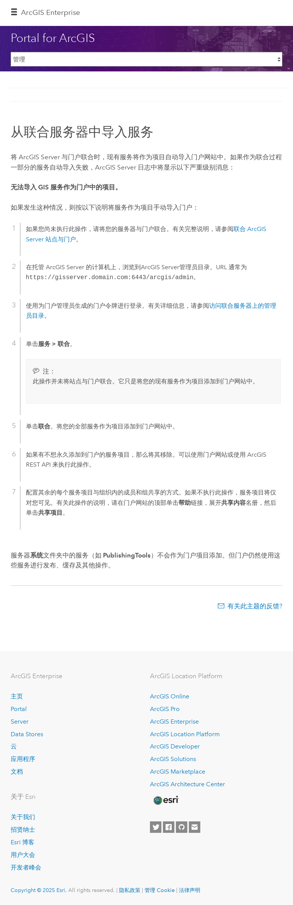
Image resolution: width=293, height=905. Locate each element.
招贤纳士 (23, 829)
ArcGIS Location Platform (185, 734)
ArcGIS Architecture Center (187, 784)
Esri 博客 (22, 842)
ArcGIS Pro (165, 709)
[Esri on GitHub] (181, 827)
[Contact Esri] (194, 827)
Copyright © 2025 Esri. (39, 890)
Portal (19, 709)
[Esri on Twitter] (155, 827)
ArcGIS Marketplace (177, 771)
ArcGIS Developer (175, 746)
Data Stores (27, 734)
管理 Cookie (160, 890)
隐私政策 (129, 890)
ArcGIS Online (169, 696)
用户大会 (23, 854)
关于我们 (23, 817)
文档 (17, 771)
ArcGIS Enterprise (50, 12)
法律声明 (189, 890)
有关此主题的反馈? (254, 606)
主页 (17, 696)
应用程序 (23, 759)
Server (20, 721)
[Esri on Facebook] (168, 827)
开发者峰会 (26, 867)
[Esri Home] (165, 800)
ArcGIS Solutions (173, 759)
